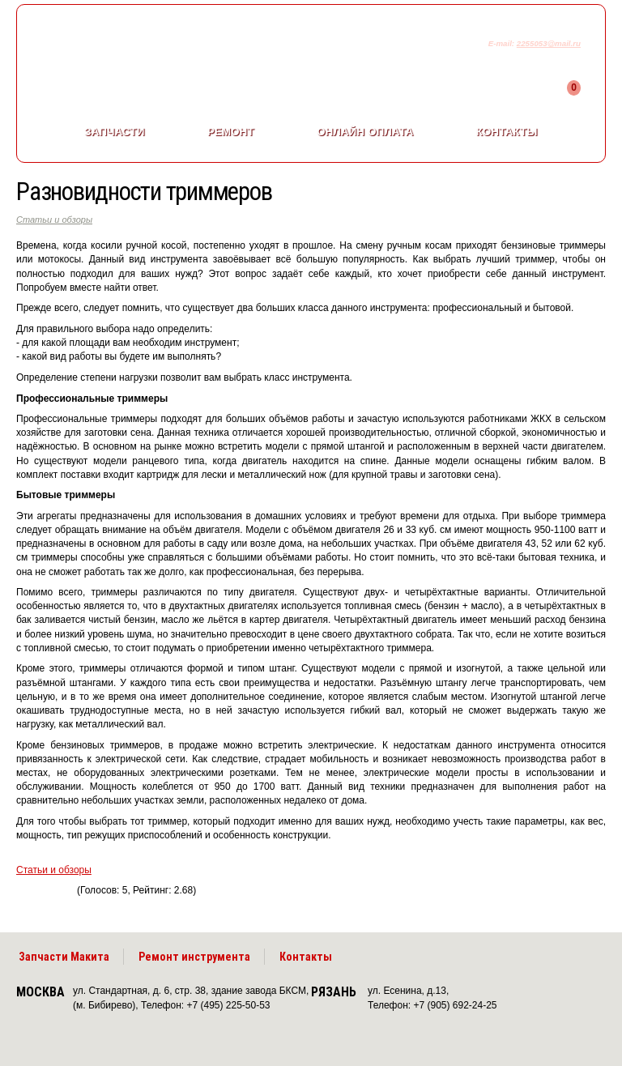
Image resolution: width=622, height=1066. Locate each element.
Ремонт (230, 132)
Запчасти (114, 132)
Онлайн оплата (365, 132)
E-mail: (502, 43)
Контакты (507, 132)
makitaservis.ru (151, 47)
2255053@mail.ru (549, 43)
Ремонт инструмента (194, 956)
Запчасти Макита (64, 956)
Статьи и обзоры (54, 219)
